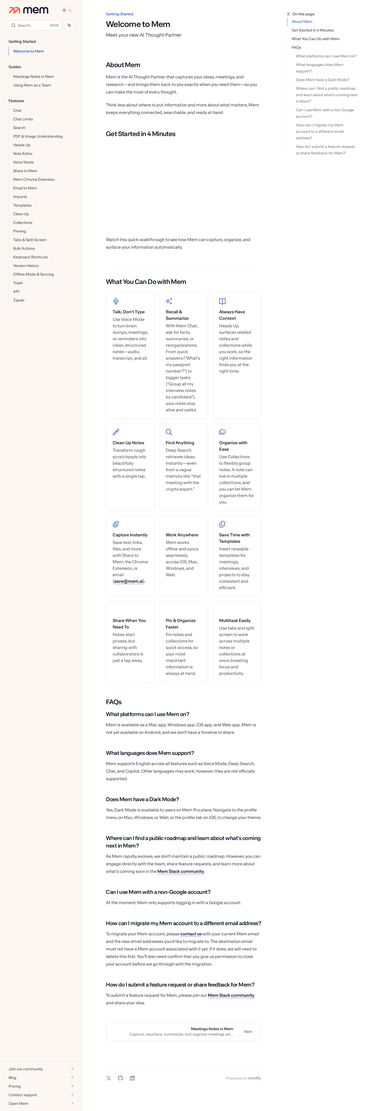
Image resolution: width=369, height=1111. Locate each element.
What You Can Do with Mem (316, 39)
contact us (191, 933)
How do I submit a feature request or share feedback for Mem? (326, 149)
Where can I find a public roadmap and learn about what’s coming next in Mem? (327, 94)
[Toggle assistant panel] (69, 25)
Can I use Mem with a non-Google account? (325, 113)
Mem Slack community (180, 871)
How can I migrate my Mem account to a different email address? (320, 131)
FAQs (296, 47)
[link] (130, 355)
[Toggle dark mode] (67, 10)
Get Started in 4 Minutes (313, 30)
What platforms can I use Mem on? (326, 56)
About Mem (302, 21)
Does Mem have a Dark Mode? (322, 80)
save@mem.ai (128, 581)
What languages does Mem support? (320, 68)
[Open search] (35, 25)
